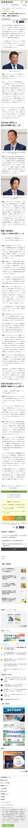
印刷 (21, 21)
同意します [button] (8, 825)
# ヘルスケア (5, 5)
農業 (3, 558)
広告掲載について (5, 794)
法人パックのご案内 (5, 782)
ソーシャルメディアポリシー (7, 805)
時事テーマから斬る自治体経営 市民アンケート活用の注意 (14, 544)
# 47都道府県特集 (15, 5)
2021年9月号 (24, 18)
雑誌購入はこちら (5, 785)
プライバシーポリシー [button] (13, 821)
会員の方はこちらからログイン (20, 518)
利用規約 (3, 799)
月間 (26, 643)
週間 (22, 643)
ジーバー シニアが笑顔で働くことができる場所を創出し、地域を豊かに (14, 536)
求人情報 (3, 796)
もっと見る (14, 549)
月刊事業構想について (6, 777)
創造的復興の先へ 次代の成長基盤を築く (13, 540)
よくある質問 (4, 788)
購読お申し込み (4, 780)
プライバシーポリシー (6, 802)
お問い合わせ (4, 791)
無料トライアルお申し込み (8, 518)
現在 (18, 643)
